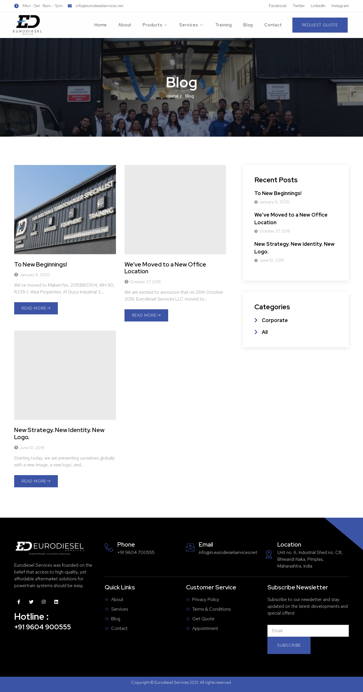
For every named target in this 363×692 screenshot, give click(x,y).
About (124, 25)
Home (100, 25)
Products (155, 25)
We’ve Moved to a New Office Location (165, 268)
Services (191, 25)
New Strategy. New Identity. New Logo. (59, 433)
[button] (320, 25)
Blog (248, 25)
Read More (36, 308)
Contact (273, 25)
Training (223, 25)
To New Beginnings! (40, 264)
